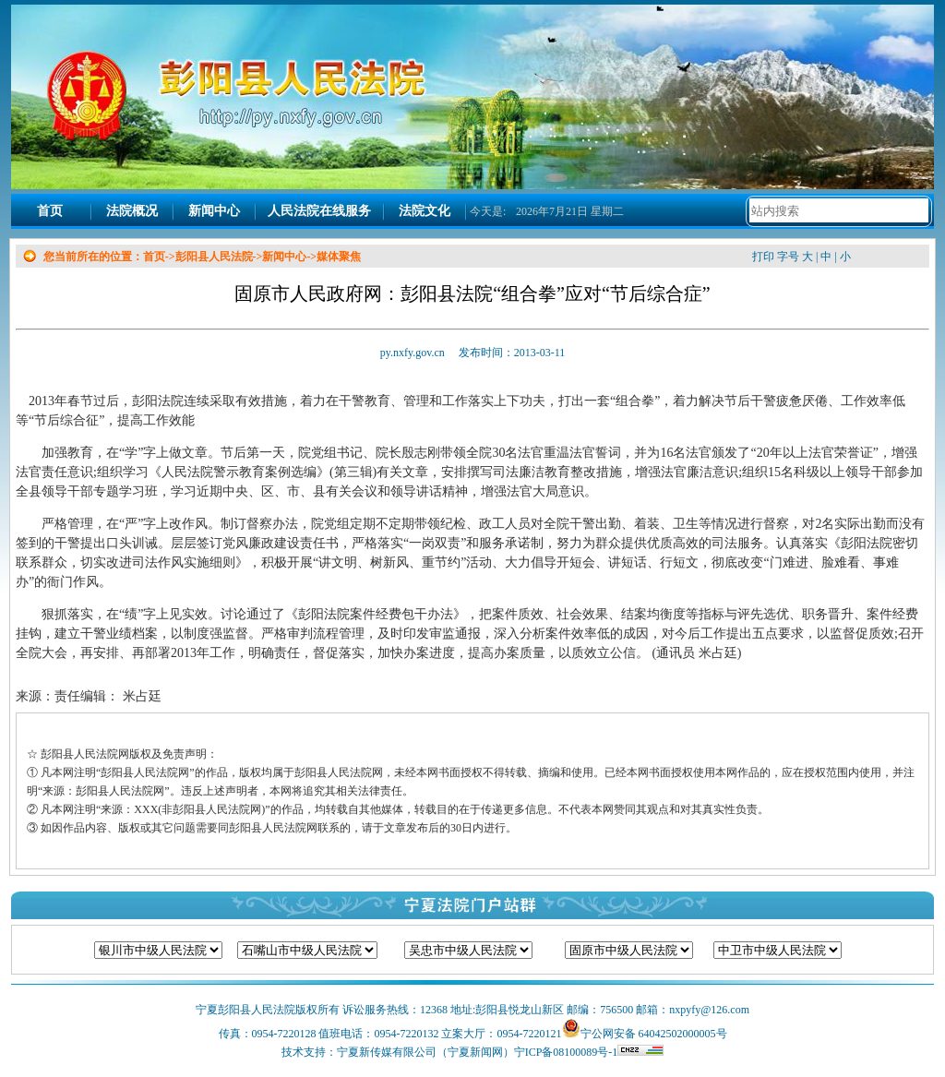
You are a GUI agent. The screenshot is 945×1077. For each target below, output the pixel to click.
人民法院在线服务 (319, 211)
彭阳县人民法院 (214, 256)
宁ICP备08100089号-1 (589, 1052)
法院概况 (132, 211)
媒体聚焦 (339, 256)
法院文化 (424, 211)
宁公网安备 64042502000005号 (653, 1033)
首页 (50, 211)
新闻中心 (214, 211)
